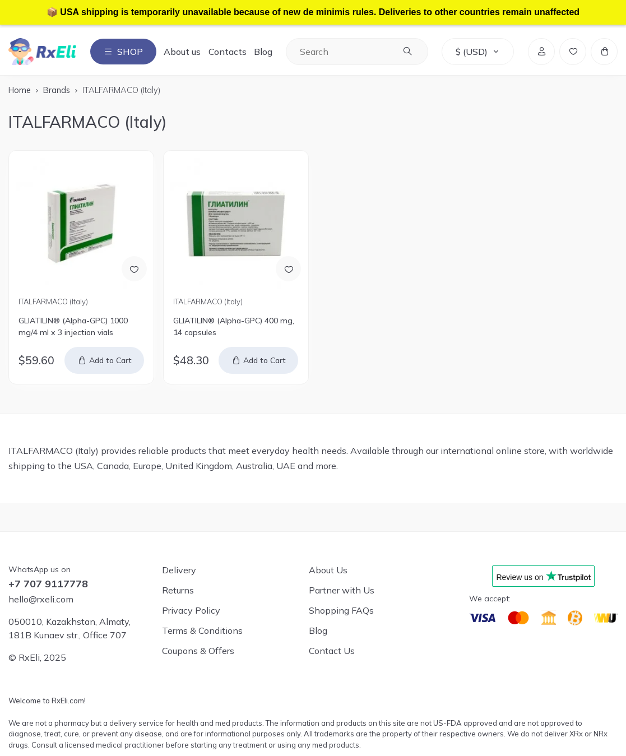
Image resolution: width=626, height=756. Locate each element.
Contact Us (332, 650)
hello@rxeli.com (40, 599)
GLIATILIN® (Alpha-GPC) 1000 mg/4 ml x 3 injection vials (73, 326)
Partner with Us (341, 590)
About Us (328, 569)
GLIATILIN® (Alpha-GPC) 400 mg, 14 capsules (233, 326)
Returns (178, 590)
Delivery (179, 569)
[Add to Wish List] (134, 268)
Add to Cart (110, 360)
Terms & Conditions (202, 630)
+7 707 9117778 (48, 584)
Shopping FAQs (341, 610)
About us (182, 51)
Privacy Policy (191, 610)
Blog (263, 51)
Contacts (227, 51)
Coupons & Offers (198, 650)
